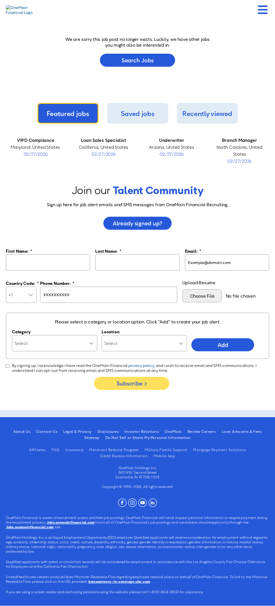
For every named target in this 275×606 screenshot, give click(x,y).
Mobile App (164, 455)
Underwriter (171, 140)
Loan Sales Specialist (103, 140)
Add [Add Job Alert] (223, 344)
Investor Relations (142, 431)
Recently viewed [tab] (207, 113)
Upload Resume (198, 282)
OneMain (173, 431)
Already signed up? (137, 223)
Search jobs (137, 60)
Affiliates (37, 449)
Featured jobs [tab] (68, 113)
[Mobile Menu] (262, 8)
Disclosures (108, 431)
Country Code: (22, 283)
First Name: (19, 251)
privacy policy (141, 365)
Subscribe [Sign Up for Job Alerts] (129, 383)
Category (21, 331)
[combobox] (144, 343)
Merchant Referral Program (114, 449)
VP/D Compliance (35, 140)
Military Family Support (166, 449)
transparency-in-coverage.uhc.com (119, 581)
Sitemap (92, 437)
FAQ (56, 449)
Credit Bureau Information (124, 455)
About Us (21, 431)
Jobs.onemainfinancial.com (70, 522)
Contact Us (46, 431)
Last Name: (108, 251)
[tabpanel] (137, 150)
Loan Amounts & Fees (242, 431)
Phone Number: (57, 283)
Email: (193, 251)
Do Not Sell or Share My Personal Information (148, 437)
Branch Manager (239, 140)
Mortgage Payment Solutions (219, 449)
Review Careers (202, 431)
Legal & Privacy (77, 431)
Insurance (74, 449)
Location (110, 331)
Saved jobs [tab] (137, 113)
